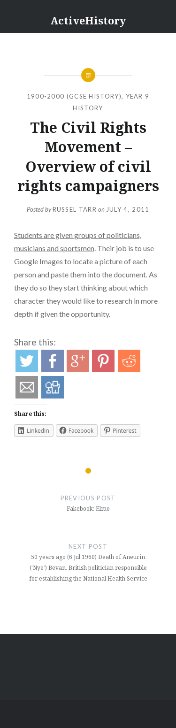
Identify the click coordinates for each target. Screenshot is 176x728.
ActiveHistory (88, 20)
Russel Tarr (75, 209)
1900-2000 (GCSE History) (74, 96)
